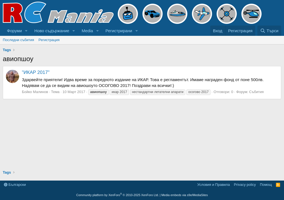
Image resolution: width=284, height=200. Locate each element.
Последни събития (18, 40)
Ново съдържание (51, 30)
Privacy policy (245, 184)
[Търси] (269, 31)
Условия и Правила (213, 184)
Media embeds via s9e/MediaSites (184, 195)
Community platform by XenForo (117, 195)
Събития (256, 92)
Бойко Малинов (35, 92)
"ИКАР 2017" (35, 72)
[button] (26, 31)
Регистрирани (118, 30)
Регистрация (49, 40)
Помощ (266, 184)
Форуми (14, 30)
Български (15, 184)
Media (87, 30)
